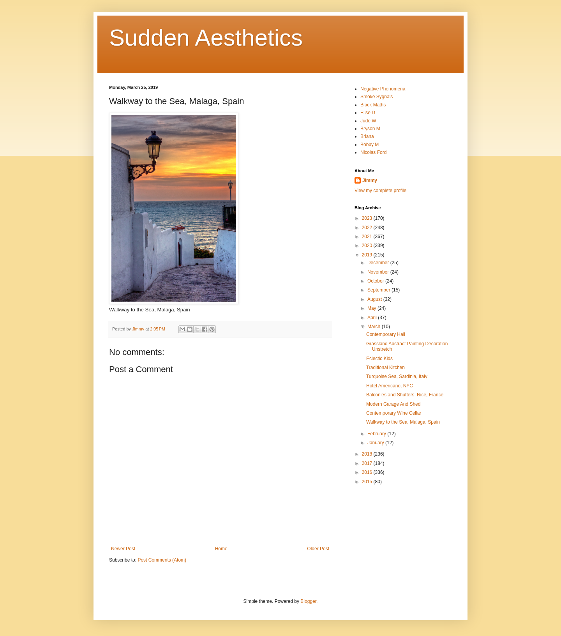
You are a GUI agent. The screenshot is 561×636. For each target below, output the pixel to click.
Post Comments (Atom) (162, 560)
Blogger (308, 601)
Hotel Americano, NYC (389, 386)
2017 (368, 463)
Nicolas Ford (373, 152)
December (378, 262)
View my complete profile (380, 190)
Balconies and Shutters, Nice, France (404, 395)
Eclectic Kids (379, 358)
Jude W (368, 121)
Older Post (318, 548)
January (376, 442)
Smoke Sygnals (376, 96)
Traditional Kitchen (385, 367)
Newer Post (123, 548)
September (379, 290)
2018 (368, 454)
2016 (368, 472)
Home (221, 548)
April (372, 317)
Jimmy (369, 180)
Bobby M (369, 144)
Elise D (367, 112)
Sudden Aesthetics (206, 38)
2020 (368, 245)
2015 (368, 481)
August (375, 299)
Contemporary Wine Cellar (393, 413)
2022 (368, 227)
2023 (368, 218)
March (374, 326)
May (372, 308)
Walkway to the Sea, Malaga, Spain (403, 422)
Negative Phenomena (382, 89)
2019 (368, 255)
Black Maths (373, 105)
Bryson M (370, 128)
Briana (367, 136)
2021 (368, 236)
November (378, 272)
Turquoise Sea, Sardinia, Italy (396, 376)
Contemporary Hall (385, 334)
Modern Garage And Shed (393, 404)
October (376, 281)
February (377, 433)
